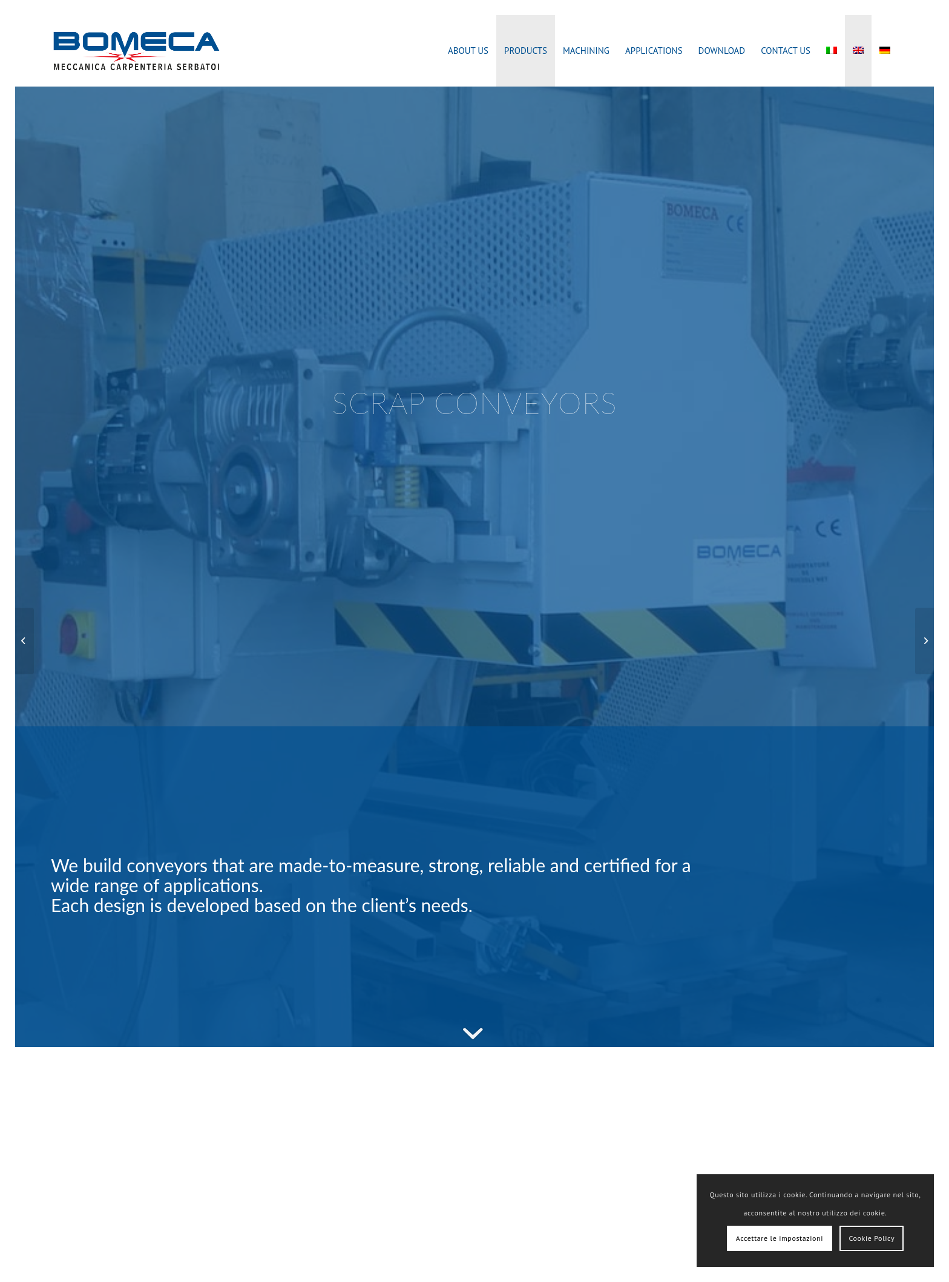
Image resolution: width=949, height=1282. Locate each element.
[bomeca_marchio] (136, 51)
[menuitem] (468, 51)
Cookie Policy (872, 1238)
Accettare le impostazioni (779, 1238)
